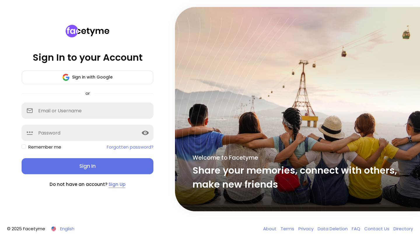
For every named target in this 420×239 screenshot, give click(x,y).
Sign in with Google (87, 77)
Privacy (306, 229)
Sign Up (116, 184)
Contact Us (377, 229)
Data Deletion (333, 229)
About (270, 229)
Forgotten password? (130, 147)
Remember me (44, 147)
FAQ (356, 229)
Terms (288, 229)
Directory (403, 229)
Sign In (87, 166)
